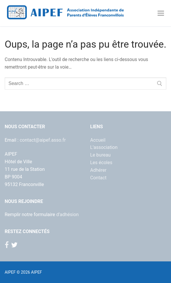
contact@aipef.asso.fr (43, 140)
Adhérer (98, 170)
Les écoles (101, 162)
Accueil (97, 140)
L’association (104, 147)
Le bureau (100, 155)
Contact (98, 177)
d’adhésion (67, 214)
